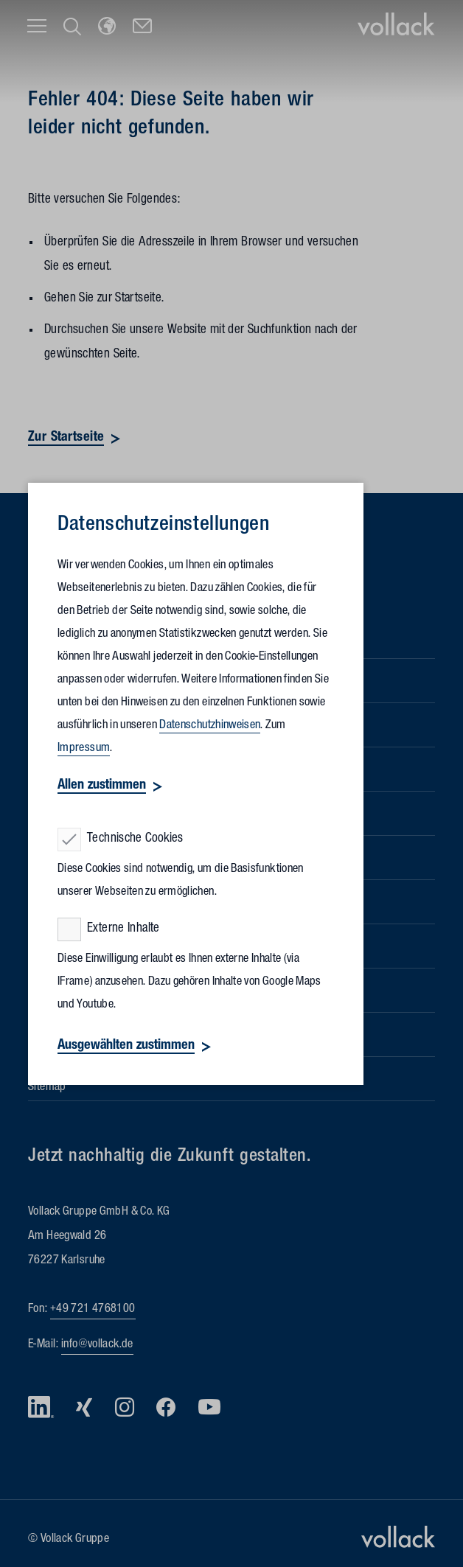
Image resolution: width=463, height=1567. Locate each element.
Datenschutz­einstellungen (163, 526)
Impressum (84, 748)
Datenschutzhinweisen (209, 726)
